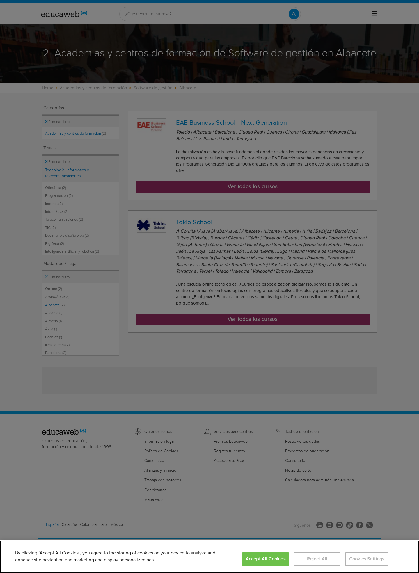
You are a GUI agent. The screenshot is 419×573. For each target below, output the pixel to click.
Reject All (317, 559)
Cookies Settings (366, 559)
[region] (209, 556)
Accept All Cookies (265, 559)
